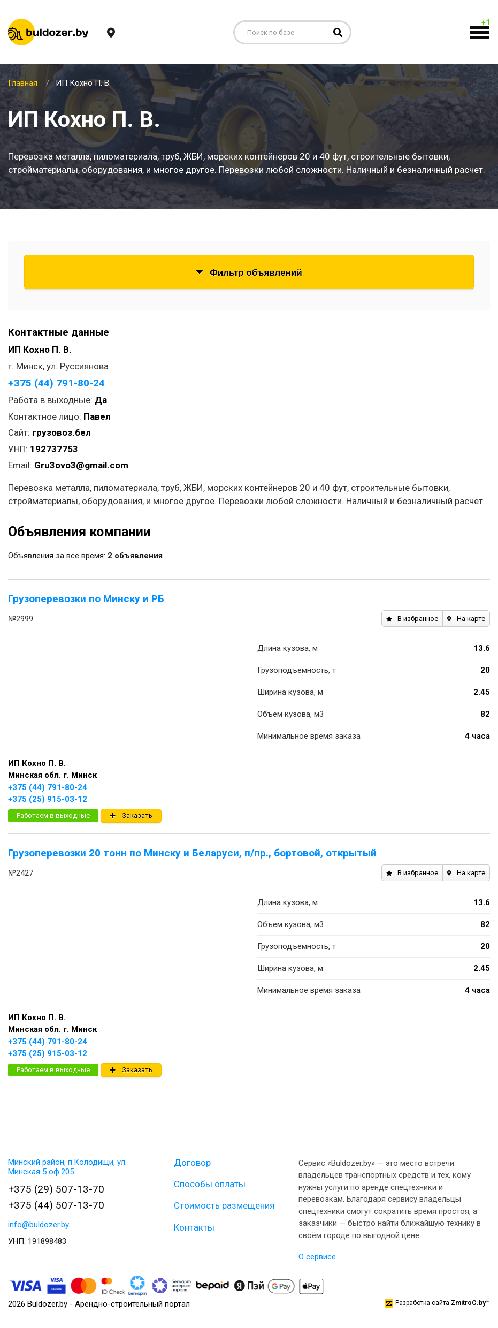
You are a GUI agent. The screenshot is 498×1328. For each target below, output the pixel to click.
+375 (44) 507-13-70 (56, 1205)
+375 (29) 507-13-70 (56, 1189)
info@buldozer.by (38, 1225)
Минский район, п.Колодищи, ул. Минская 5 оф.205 (67, 1167)
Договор (192, 1162)
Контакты (194, 1227)
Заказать (131, 815)
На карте (466, 618)
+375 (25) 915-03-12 (47, 799)
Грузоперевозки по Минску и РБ (86, 599)
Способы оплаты (210, 1184)
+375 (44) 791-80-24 (56, 383)
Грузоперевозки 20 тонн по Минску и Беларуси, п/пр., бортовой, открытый (192, 853)
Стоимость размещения (224, 1205)
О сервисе (317, 1257)
